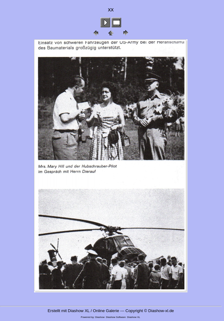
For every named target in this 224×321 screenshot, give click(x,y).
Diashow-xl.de (161, 310)
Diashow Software (116, 317)
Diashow (100, 317)
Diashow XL (133, 317)
